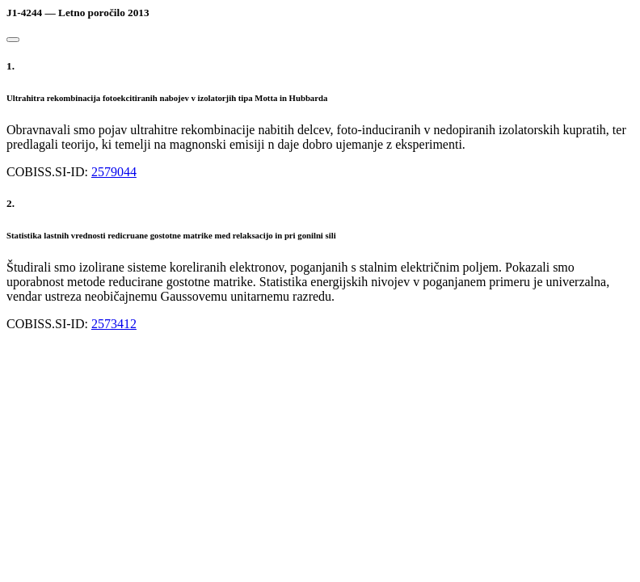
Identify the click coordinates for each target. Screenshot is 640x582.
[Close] (12, 39)
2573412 (114, 324)
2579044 (114, 172)
